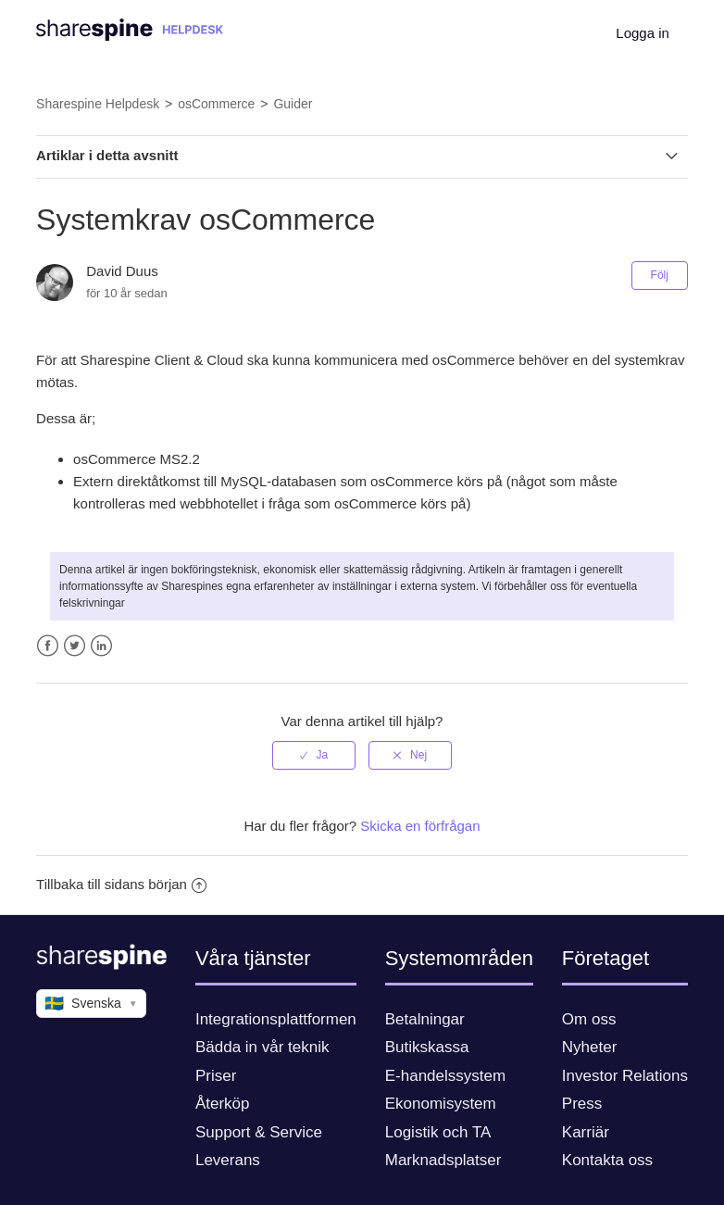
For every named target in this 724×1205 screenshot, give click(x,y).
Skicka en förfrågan (420, 826)
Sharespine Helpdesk (97, 103)
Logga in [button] (642, 33)
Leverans (227, 1160)
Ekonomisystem (440, 1103)
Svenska (91, 1004)
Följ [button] (659, 275)
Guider (292, 103)
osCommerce (216, 103)
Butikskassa (427, 1047)
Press (582, 1103)
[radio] (314, 755)
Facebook (47, 646)
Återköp (222, 1103)
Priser (215, 1076)
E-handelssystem (445, 1076)
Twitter (74, 646)
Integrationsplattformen (275, 1019)
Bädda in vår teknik (262, 1047)
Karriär (585, 1132)
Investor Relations (625, 1076)
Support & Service (258, 1132)
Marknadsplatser (443, 1160)
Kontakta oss (607, 1160)
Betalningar (425, 1019)
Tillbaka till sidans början (121, 884)
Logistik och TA (438, 1132)
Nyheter (590, 1047)
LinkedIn (101, 646)
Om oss (589, 1019)
